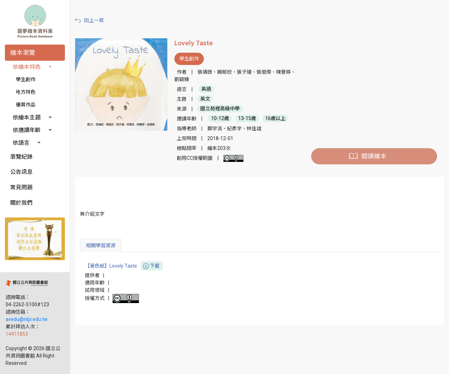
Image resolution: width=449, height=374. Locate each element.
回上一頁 (94, 20)
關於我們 (21, 202)
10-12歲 (220, 119)
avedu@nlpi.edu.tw (27, 319)
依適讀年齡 (27, 130)
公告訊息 (21, 172)
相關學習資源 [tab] (100, 245)
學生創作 (25, 79)
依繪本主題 (27, 117)
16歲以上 (275, 119)
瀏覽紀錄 (21, 156)
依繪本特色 (27, 67)
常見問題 (21, 187)
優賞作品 (25, 104)
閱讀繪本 (374, 156)
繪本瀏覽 (22, 52)
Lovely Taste (193, 43)
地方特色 (25, 92)
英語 (206, 89)
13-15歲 (247, 119)
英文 (205, 99)
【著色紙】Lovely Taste (124, 266)
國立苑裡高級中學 (220, 109)
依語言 (21, 142)
